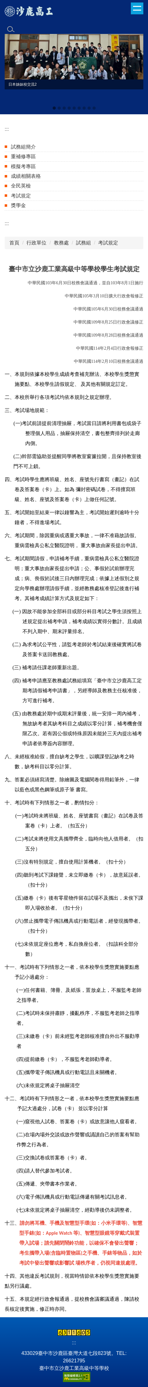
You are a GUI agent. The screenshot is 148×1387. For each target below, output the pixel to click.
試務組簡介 (23, 146)
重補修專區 (23, 156)
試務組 (83, 242)
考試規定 (21, 195)
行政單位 (36, 242)
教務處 (61, 242)
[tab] (54, 108)
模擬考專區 (23, 166)
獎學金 (18, 205)
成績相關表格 (26, 176)
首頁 (14, 242)
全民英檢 (21, 185)
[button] (12, 72)
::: (7, 129)
